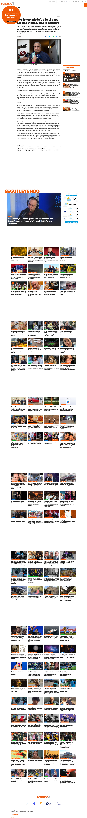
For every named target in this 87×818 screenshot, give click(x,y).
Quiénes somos (14, 814)
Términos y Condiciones (16, 816)
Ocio (78, 5)
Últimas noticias (54, 5)
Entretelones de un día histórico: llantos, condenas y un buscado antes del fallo (33, 150)
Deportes (74, 5)
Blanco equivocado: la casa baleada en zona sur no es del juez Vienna (31, 148)
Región (64, 5)
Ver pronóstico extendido (71, 222)
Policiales (69, 5)
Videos (81, 5)
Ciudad (60, 5)
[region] (43, 11)
